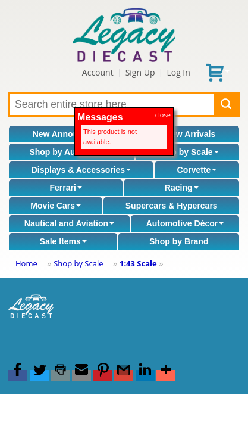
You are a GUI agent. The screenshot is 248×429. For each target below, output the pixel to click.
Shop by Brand (179, 241)
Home (26, 263)
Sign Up (140, 72)
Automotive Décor (185, 223)
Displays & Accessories (81, 170)
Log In (178, 72)
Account (98, 72)
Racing (182, 187)
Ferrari (65, 187)
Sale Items (63, 241)
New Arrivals (190, 134)
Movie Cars (55, 205)
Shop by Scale (187, 152)
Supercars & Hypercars (171, 205)
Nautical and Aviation (69, 223)
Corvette (197, 170)
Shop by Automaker (71, 152)
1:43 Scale (138, 263)
